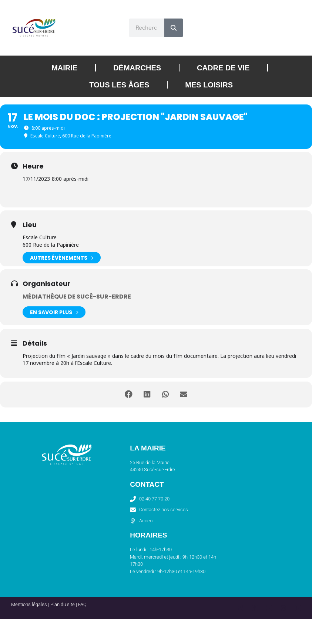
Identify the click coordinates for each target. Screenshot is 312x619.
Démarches (137, 68)
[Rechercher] (173, 28)
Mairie (64, 68)
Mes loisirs (209, 85)
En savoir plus (54, 312)
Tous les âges (119, 85)
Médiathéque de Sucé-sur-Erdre (77, 296)
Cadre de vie (223, 68)
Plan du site (62, 604)
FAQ (82, 604)
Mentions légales (29, 604)
